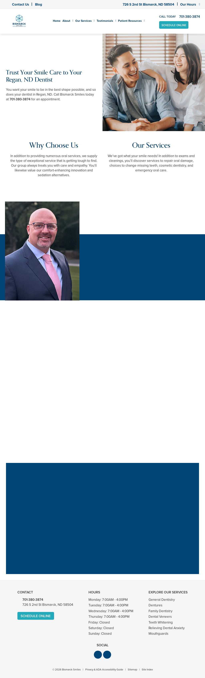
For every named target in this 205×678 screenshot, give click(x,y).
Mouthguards (158, 633)
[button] (98, 655)
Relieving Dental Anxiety (167, 628)
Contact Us (20, 4)
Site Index (147, 669)
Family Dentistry (160, 611)
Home (56, 21)
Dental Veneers (160, 616)
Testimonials (105, 21)
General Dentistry (162, 599)
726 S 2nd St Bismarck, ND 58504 (148, 4)
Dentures (155, 605)
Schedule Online (174, 25)
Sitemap (132, 669)
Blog (38, 4)
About (66, 21)
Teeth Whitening (161, 622)
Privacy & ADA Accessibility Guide (104, 669)
